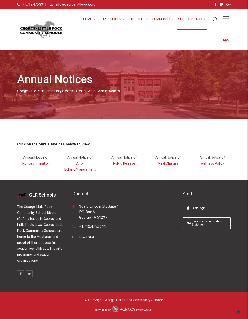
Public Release (124, 163)
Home (87, 19)
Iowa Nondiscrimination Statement (204, 223)
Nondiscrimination (36, 163)
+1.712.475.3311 (34, 4)
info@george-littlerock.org (75, 4)
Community (161, 19)
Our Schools (110, 19)
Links (225, 40)
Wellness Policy (212, 163)
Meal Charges (168, 163)
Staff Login (196, 208)
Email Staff (87, 237)
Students (136, 19)
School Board (190, 19)
